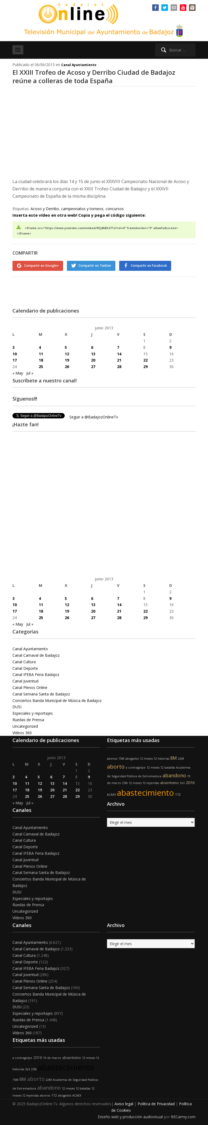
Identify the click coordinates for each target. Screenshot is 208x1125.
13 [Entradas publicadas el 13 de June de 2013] (93, 353)
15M (121, 758)
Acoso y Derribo (45, 208)
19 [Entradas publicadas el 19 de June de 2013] (67, 359)
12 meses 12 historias (154, 758)
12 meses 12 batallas (161, 767)
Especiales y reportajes (32, 713)
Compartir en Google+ (41, 265)
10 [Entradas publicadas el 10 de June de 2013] (14, 353)
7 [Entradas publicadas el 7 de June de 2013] (118, 347)
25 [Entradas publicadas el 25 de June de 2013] (41, 366)
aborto (116, 766)
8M (173, 758)
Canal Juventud (25, 680)
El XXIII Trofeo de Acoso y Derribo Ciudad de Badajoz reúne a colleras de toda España (93, 76)
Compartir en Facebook (149, 265)
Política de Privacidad (156, 1103)
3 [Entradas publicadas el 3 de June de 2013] (13, 347)
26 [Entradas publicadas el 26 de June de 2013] (67, 366)
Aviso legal (124, 1103)
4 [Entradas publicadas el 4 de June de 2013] (40, 347)
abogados (132, 758)
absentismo (169, 782)
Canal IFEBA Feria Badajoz (35, 674)
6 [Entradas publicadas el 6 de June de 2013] (92, 347)
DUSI (16, 706)
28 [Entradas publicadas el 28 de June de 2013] (119, 366)
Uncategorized (25, 726)
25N (125, 783)
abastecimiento (145, 792)
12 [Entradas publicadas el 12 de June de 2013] (67, 353)
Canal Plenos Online (29, 687)
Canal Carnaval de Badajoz (36, 655)
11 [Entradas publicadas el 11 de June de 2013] (41, 353)
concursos (115, 208)
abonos (112, 758)
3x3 (182, 783)
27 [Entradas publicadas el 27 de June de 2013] (93, 366)
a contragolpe (135, 767)
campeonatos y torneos (82, 208)
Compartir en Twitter (95, 265)
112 (178, 794)
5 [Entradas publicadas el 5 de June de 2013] (66, 347)
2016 (190, 782)
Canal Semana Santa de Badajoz (41, 693)
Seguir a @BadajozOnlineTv (93, 416)
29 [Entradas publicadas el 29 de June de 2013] (145, 366)
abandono (174, 775)
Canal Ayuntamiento (78, 65)
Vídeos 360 (22, 732)
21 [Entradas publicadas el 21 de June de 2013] (119, 359)
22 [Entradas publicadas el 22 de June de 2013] (145, 359)
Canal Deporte (25, 667)
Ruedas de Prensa (28, 719)
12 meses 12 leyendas (144, 783)
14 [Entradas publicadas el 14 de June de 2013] (119, 353)
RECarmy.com (183, 1116)
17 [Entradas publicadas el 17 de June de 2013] (14, 359)
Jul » (29, 372)
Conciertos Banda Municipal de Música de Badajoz (57, 700)
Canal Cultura (24, 661)
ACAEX (111, 794)
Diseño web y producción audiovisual (130, 1116)
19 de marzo (52, 1057)
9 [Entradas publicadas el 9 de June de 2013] (170, 347)
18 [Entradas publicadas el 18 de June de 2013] (41, 359)
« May (17, 372)
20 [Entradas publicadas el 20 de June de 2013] (93, 359)
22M (181, 758)
